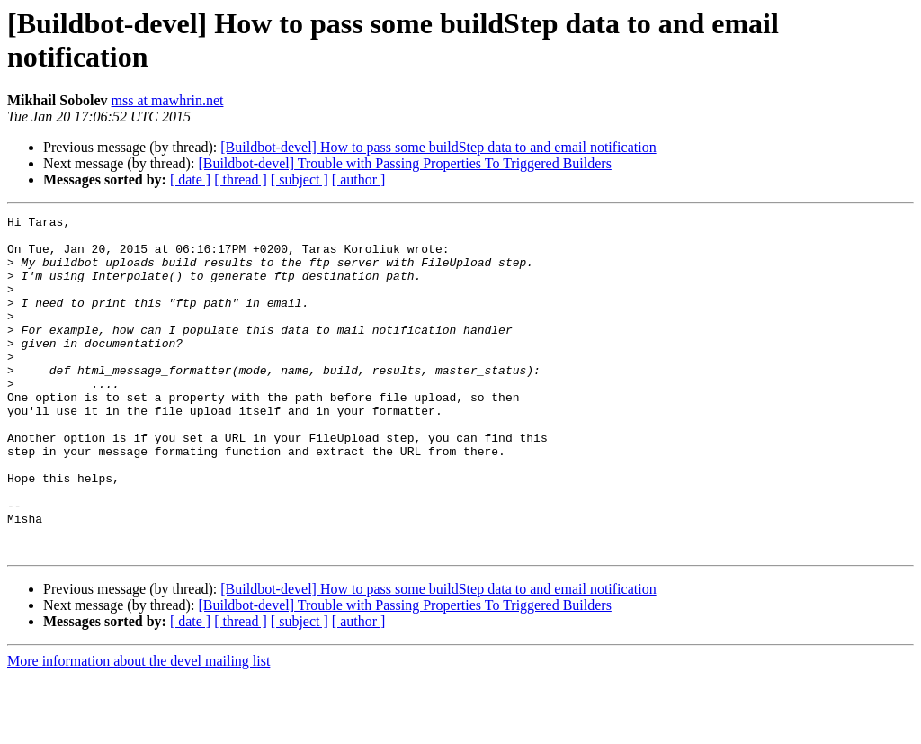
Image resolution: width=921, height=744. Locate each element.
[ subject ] (299, 179)
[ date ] (190, 179)
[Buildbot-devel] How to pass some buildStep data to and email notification (438, 147)
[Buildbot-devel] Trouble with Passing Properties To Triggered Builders (404, 163)
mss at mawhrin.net (168, 100)
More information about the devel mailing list (138, 728)
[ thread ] (240, 179)
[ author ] (359, 179)
